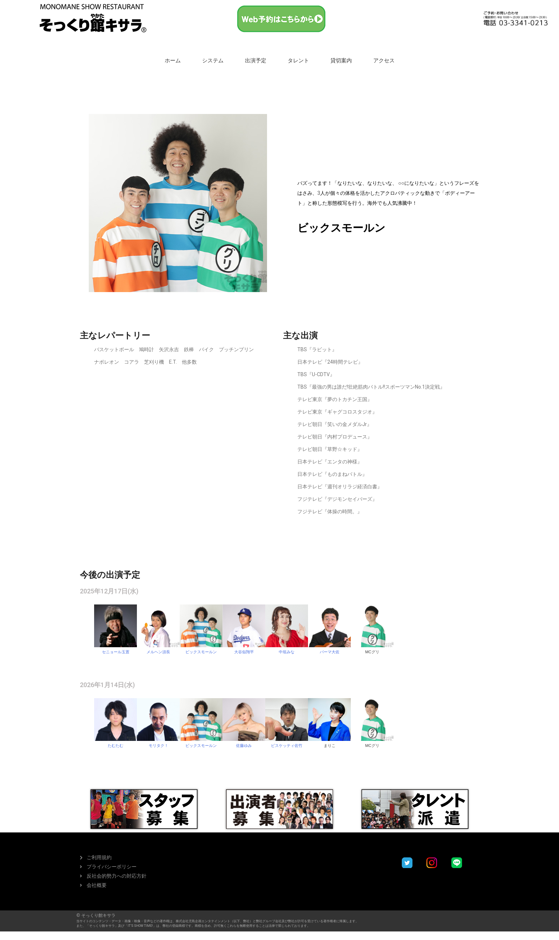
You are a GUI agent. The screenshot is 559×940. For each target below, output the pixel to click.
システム (213, 60)
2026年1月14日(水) (107, 685)
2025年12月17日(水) (109, 591)
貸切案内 (341, 60)
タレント (298, 60)
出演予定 (255, 60)
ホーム (173, 60)
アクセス (384, 60)
